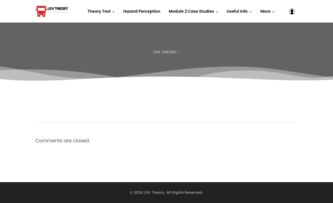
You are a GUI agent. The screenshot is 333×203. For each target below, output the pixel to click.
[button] (267, 11)
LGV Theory (154, 192)
